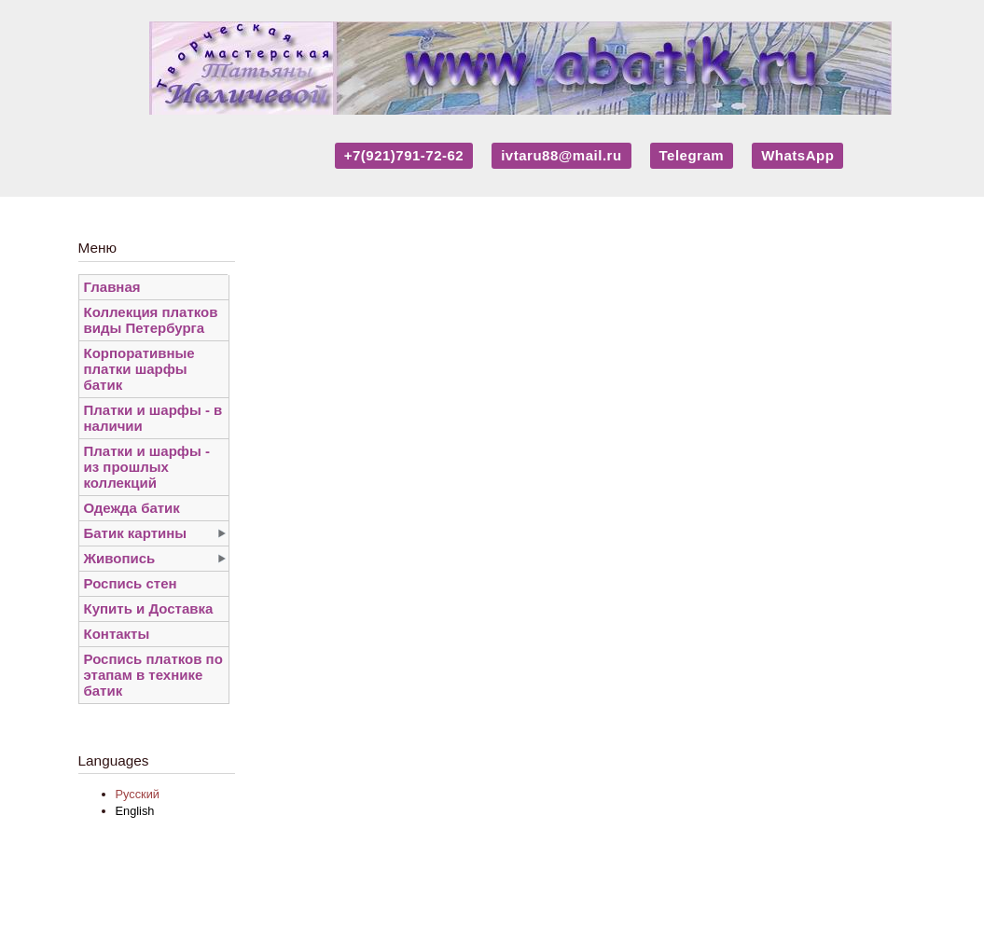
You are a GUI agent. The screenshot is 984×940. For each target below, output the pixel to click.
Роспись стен (130, 583)
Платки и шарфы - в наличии (153, 418)
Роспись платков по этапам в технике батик (153, 674)
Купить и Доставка (149, 608)
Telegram (692, 155)
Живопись (120, 558)
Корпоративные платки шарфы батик (139, 369)
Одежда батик (132, 508)
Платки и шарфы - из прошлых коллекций (147, 467)
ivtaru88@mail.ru (561, 155)
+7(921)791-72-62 (404, 155)
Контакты (117, 634)
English (135, 811)
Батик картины (135, 533)
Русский (137, 794)
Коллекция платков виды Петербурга (151, 320)
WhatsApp (797, 155)
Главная (112, 287)
